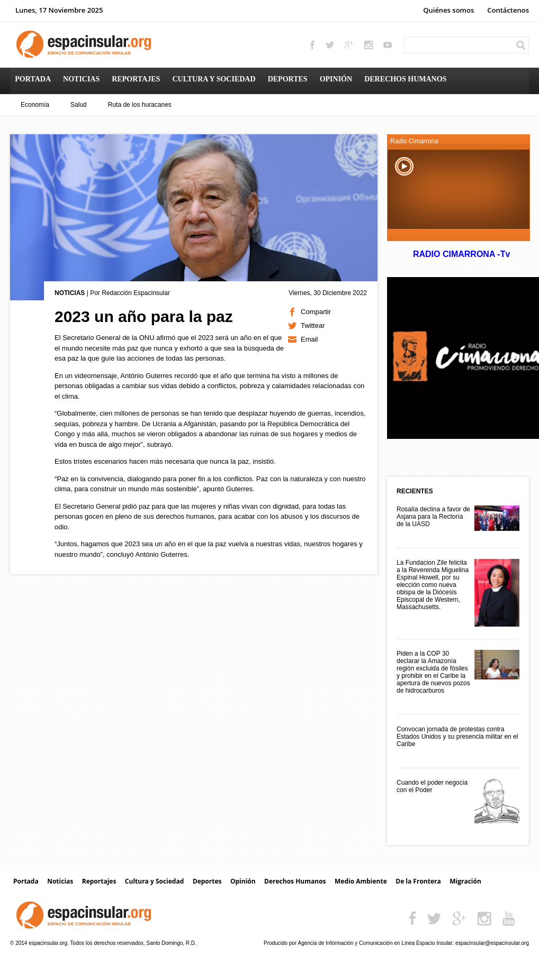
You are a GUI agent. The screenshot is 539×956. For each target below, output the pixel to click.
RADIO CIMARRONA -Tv (461, 254)
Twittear (313, 325)
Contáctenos (508, 10)
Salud (78, 104)
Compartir (316, 312)
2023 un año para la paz (144, 316)
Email (309, 339)
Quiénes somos (448, 10)
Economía (35, 104)
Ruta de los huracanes (140, 104)
